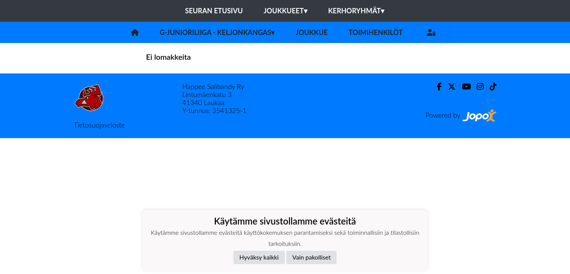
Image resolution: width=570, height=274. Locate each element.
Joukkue (311, 32)
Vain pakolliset (311, 257)
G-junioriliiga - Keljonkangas (217, 32)
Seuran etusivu (214, 10)
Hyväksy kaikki (259, 257)
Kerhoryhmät (356, 10)
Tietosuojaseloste (99, 125)
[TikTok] (490, 87)
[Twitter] (449, 87)
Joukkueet (285, 10)
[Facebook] (436, 87)
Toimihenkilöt (376, 32)
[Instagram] (477, 87)
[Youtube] (463, 87)
